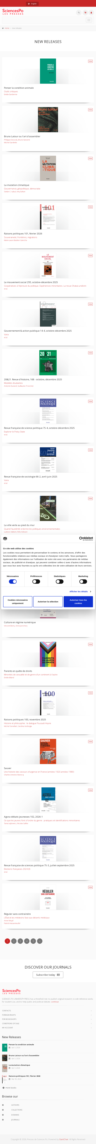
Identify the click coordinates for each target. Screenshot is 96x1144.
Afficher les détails (78, 591)
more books (9, 1087)
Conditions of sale (10, 1023)
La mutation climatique (19, 1065)
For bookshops (9, 1019)
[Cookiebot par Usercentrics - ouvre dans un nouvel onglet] (81, 539)
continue (55, 1001)
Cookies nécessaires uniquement (18, 601)
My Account (7, 1027)
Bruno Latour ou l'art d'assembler (24, 1055)
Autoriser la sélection (48, 601)
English (32, 4)
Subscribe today (48, 975)
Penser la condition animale (21, 1044)
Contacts (6, 1010)
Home (7, 28)
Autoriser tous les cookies (78, 601)
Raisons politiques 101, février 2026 (24, 1076)
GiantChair (63, 1139)
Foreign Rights (9, 1015)
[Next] (39, 941)
